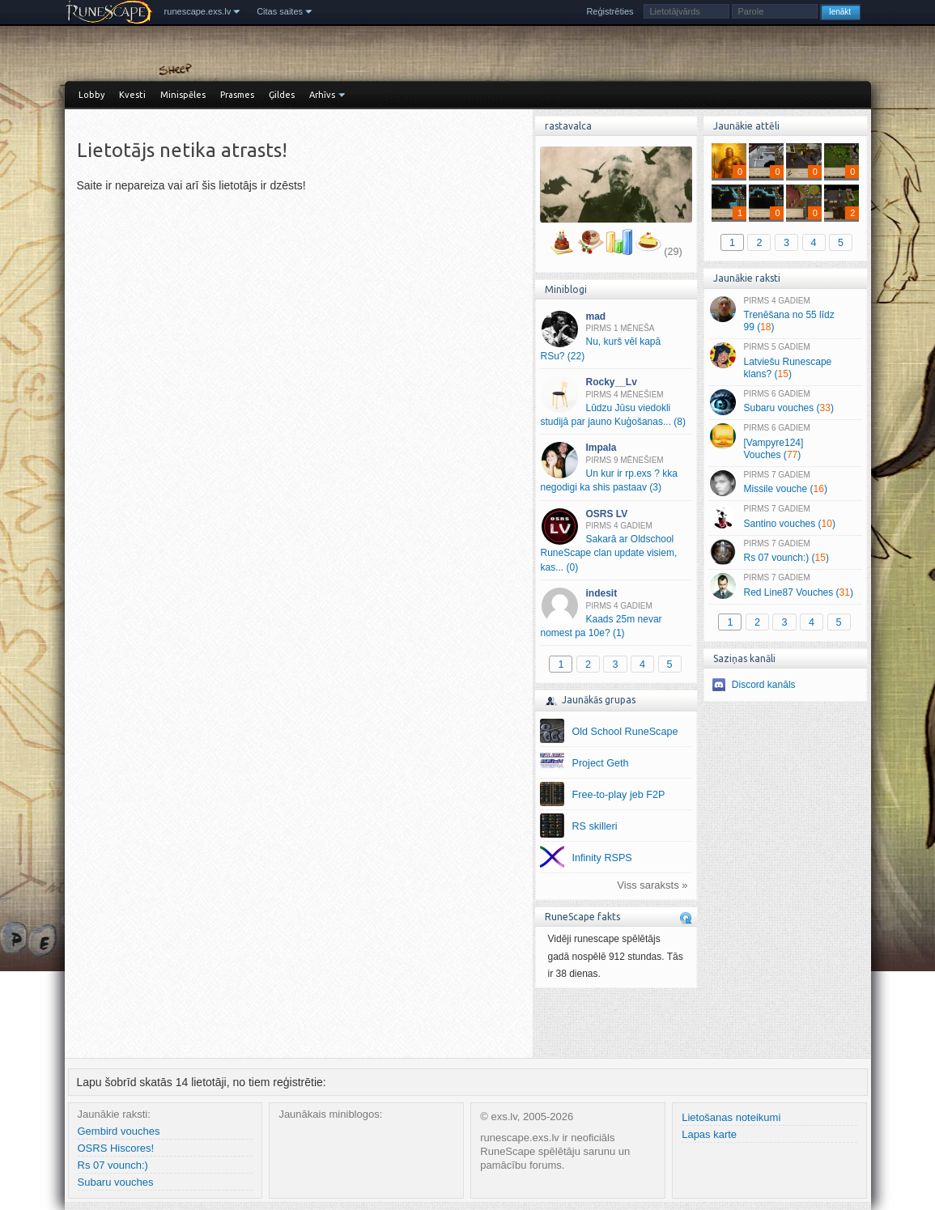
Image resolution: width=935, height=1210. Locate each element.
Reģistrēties (609, 11)
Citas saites (280, 11)
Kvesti (132, 95)
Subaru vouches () (785, 402)
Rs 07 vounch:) (113, 1165)
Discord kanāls (764, 684)
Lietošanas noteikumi (731, 1117)
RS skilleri (595, 826)
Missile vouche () (785, 483)
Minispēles (183, 95)
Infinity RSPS (602, 858)
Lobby (91, 95)
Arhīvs (322, 95)
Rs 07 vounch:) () (785, 552)
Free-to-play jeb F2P (618, 794)
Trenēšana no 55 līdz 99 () (785, 314)
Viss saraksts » (652, 885)
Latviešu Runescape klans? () (785, 361)
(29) (673, 251)
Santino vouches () (785, 517)
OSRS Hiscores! (116, 1148)
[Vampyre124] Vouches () (785, 442)
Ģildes (282, 95)
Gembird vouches (119, 1131)
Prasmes (237, 95)
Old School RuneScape (625, 731)
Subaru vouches (116, 1182)
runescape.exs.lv (198, 11)
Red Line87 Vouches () (785, 586)
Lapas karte (709, 1134)
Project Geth (600, 763)
